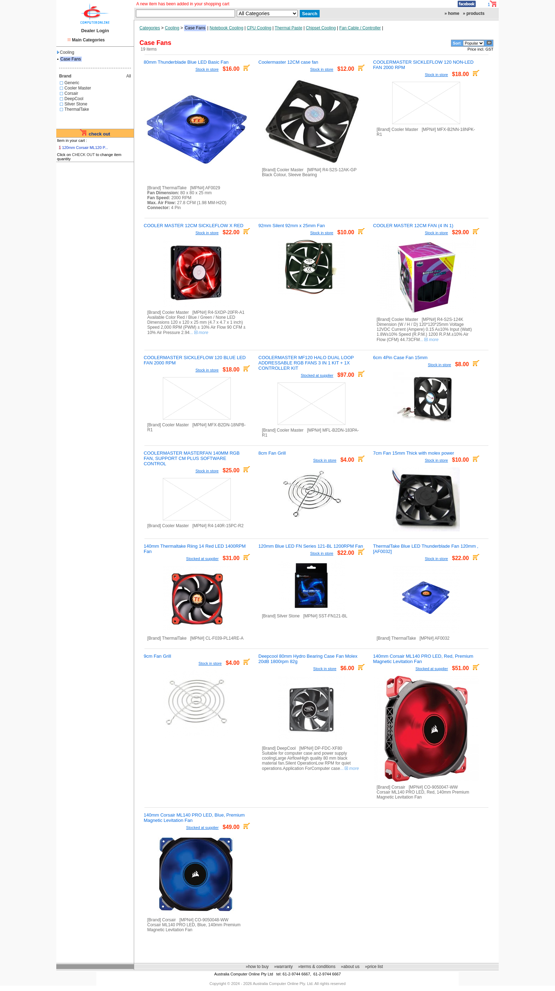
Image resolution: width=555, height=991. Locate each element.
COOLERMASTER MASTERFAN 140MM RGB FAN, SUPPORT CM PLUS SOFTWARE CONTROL (192, 458)
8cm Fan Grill (272, 453)
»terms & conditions (316, 966)
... (198, 332)
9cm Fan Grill (157, 656)
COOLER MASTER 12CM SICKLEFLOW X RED (194, 225)
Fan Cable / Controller (360, 27)
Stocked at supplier (317, 375)
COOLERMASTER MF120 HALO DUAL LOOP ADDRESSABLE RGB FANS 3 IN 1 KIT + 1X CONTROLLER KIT (306, 363)
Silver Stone (75, 104)
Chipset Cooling (321, 27)
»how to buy (257, 966)
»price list (374, 966)
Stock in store (206, 69)
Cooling (65, 52)
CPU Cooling (259, 27)
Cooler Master (77, 88)
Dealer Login (95, 30)
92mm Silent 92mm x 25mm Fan (291, 225)
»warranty (283, 966)
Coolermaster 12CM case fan (288, 62)
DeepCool (73, 98)
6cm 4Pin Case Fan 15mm (400, 357)
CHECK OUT (83, 154)
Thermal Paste (288, 27)
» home (452, 13)
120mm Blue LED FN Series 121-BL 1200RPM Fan (310, 546)
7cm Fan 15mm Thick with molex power (413, 453)
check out (99, 134)
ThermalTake (76, 109)
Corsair (71, 93)
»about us (350, 966)
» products (474, 13)
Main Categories (88, 40)
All (128, 76)
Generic (71, 82)
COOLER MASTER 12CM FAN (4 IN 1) (413, 225)
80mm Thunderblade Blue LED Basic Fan (186, 62)
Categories (149, 27)
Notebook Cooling (226, 27)
